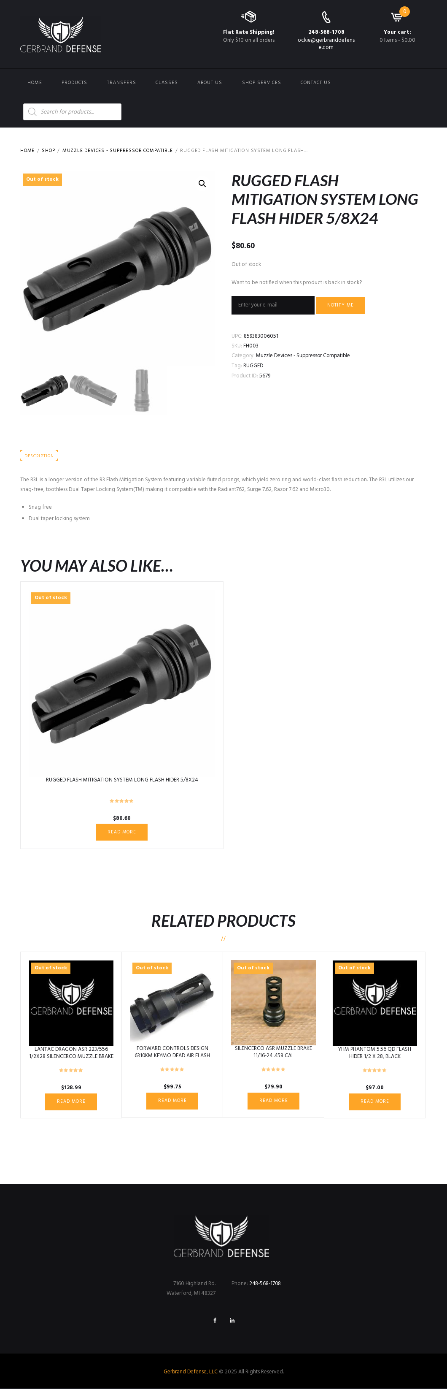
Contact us (316, 83)
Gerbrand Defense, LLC (190, 1373)
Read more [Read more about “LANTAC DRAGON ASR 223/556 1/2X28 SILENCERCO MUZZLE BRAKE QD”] (71, 1102)
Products (74, 83)
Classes (167, 83)
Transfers (121, 83)
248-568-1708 (326, 32)
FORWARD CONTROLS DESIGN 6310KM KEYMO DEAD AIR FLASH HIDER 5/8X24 (172, 1056)
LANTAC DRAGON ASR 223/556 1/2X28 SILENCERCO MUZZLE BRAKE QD (71, 1057)
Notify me (341, 305)
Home (34, 83)
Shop (50, 151)
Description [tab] (39, 456)
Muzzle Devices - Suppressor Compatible (121, 151)
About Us (209, 83)
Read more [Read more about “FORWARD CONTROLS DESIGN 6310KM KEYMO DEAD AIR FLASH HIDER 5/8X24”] (172, 1101)
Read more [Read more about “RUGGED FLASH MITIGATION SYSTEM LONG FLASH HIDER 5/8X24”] (122, 832)
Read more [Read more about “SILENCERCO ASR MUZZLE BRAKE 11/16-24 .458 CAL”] (273, 1101)
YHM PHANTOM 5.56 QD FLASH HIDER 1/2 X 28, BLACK (375, 1053)
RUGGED (253, 365)
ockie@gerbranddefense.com (326, 44)
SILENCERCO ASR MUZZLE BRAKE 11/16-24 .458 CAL (273, 1052)
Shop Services (261, 83)
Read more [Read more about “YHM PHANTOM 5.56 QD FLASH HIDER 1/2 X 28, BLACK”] (374, 1102)
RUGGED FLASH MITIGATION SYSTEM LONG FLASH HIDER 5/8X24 (122, 780)
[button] (202, 184)
